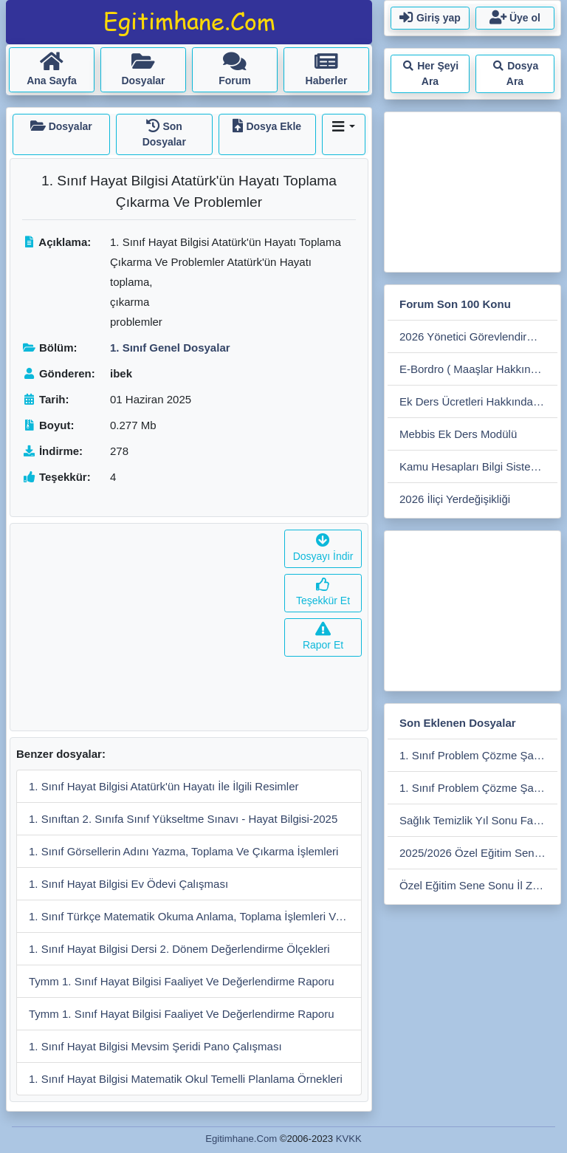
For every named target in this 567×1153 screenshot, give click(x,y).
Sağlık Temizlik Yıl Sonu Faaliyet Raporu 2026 (478, 820)
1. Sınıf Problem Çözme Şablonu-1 (478, 787)
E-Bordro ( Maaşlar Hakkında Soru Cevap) (478, 369)
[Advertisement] (144, 627)
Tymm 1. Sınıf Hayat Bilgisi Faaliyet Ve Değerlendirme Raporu (181, 981)
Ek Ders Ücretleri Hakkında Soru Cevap (478, 401)
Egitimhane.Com (241, 1138)
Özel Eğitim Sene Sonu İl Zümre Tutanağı (478, 885)
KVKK (349, 1138)
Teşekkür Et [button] (323, 592)
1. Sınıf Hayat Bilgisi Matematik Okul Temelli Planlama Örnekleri (186, 1078)
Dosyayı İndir (323, 548)
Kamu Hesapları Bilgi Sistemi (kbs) (478, 466)
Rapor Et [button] (323, 637)
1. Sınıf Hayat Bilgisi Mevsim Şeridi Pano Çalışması (155, 1046)
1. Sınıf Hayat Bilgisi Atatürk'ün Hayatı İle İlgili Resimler (164, 786)
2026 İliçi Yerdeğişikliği (454, 499)
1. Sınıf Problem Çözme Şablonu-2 (478, 755)
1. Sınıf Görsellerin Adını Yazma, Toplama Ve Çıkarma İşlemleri (183, 851)
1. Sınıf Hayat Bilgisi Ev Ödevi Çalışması (128, 883)
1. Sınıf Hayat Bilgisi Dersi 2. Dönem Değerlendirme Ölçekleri (179, 948)
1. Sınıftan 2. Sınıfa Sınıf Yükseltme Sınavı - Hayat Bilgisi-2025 (183, 818)
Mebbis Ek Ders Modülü (458, 434)
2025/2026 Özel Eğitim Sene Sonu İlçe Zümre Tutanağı (478, 852)
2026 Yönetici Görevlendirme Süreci (478, 336)
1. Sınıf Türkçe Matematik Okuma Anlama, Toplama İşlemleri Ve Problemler (195, 916)
